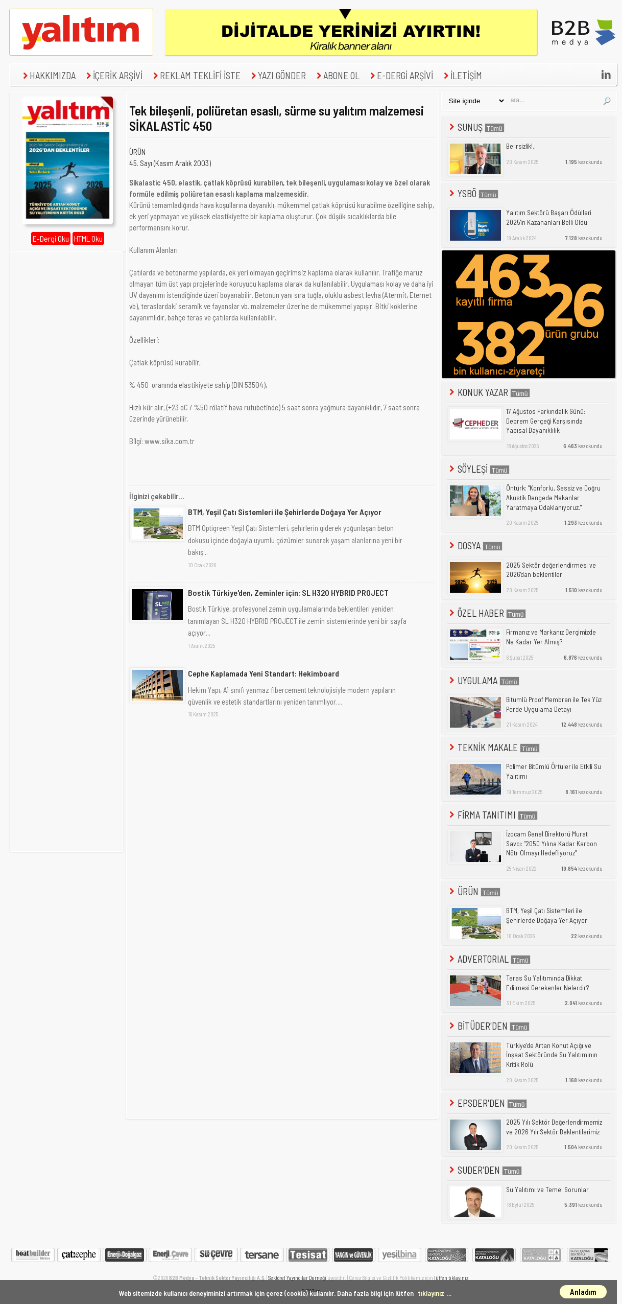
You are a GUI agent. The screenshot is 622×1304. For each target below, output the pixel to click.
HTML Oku (88, 238)
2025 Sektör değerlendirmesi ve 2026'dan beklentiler (551, 570)
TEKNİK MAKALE (493, 747)
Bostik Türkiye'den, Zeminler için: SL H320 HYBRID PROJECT (288, 592)
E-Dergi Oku (51, 238)
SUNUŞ (476, 127)
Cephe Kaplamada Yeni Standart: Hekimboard (263, 673)
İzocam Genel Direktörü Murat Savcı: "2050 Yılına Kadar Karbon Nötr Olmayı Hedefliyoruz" (551, 843)
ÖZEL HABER (486, 613)
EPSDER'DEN (487, 1103)
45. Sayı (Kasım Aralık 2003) (170, 163)
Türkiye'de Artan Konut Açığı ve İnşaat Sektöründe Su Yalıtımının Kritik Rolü (551, 1054)
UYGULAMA (483, 680)
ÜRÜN (137, 151)
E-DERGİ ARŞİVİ (400, 75)
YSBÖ (472, 193)
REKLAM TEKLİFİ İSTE (196, 75)
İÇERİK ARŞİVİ (113, 75)
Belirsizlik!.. (521, 146)
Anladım (583, 1291)
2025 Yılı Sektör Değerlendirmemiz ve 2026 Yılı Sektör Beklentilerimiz (554, 1127)
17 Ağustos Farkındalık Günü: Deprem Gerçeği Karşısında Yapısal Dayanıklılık (545, 420)
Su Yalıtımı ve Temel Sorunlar (547, 1189)
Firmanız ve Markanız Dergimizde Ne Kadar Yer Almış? (551, 637)
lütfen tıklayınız (451, 1277)
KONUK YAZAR (488, 392)
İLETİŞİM (461, 75)
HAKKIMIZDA (48, 75)
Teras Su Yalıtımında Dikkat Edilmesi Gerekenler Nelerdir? (547, 983)
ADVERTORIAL (489, 959)
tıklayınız (431, 1293)
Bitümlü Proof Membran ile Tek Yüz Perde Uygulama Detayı (554, 704)
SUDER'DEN (484, 1170)
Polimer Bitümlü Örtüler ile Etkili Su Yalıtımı (553, 771)
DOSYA (475, 545)
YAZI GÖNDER (277, 75)
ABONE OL (337, 75)
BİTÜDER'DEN (488, 1026)
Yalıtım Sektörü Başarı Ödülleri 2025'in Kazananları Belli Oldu (548, 217)
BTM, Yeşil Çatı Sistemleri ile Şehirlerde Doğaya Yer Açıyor (284, 512)
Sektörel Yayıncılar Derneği (297, 1277)
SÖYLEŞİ (478, 469)
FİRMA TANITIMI (492, 815)
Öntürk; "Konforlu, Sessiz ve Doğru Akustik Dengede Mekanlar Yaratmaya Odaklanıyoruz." (553, 497)
